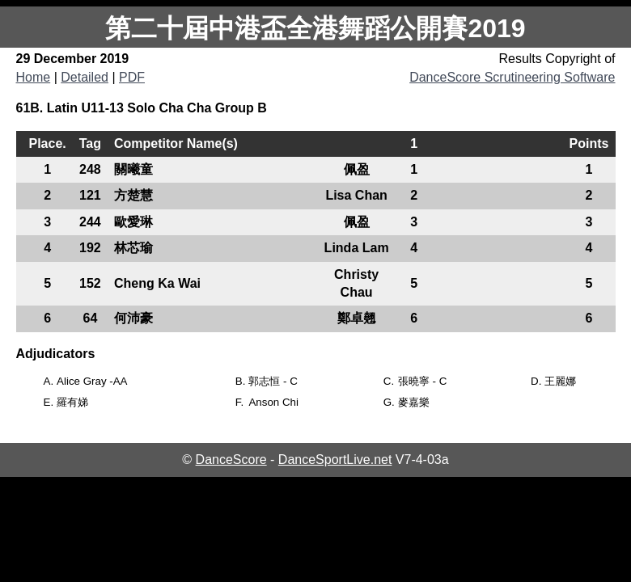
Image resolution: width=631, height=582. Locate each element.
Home (33, 77)
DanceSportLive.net (335, 459)
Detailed (84, 77)
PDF (132, 77)
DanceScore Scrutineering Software (512, 77)
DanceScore (231, 459)
